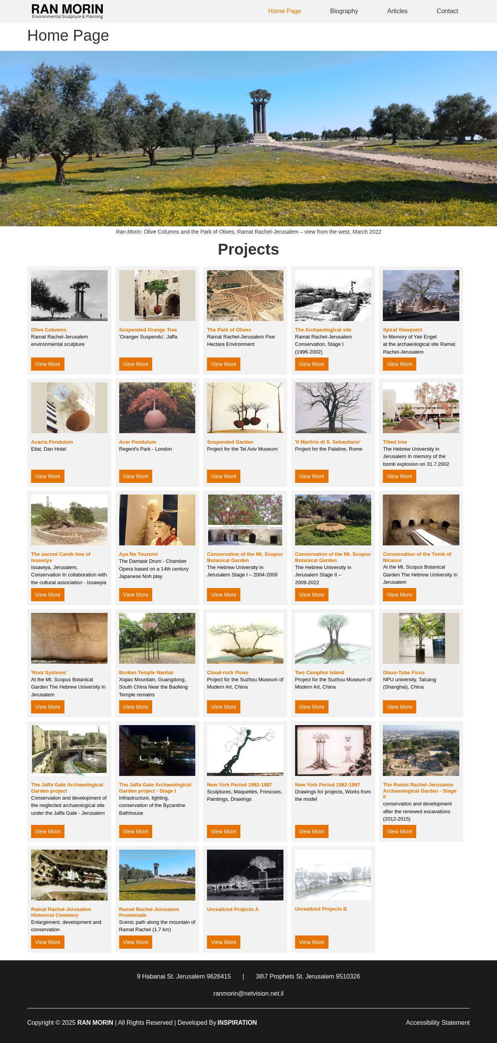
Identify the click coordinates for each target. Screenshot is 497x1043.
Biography (344, 11)
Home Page (284, 11)
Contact (447, 11)
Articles (397, 11)
